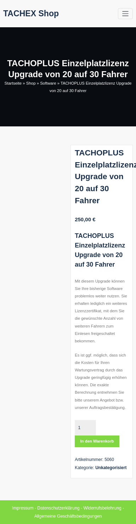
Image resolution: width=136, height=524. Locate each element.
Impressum (23, 507)
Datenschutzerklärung (58, 507)
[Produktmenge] (85, 427)
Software (48, 83)
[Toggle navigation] (125, 13)
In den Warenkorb (97, 441)
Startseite (13, 83)
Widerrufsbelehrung (101, 507)
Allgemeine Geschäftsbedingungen (68, 515)
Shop (30, 83)
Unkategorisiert (110, 467)
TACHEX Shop (30, 13)
